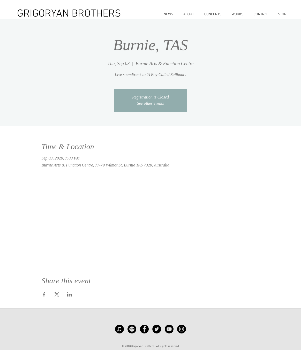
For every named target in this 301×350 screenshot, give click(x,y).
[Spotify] (131, 329)
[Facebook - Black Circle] (144, 329)
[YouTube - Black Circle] (169, 329)
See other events (150, 103)
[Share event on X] (56, 294)
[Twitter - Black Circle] (156, 329)
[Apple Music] (119, 329)
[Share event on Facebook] (44, 294)
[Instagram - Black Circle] (181, 329)
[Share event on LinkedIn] (69, 294)
